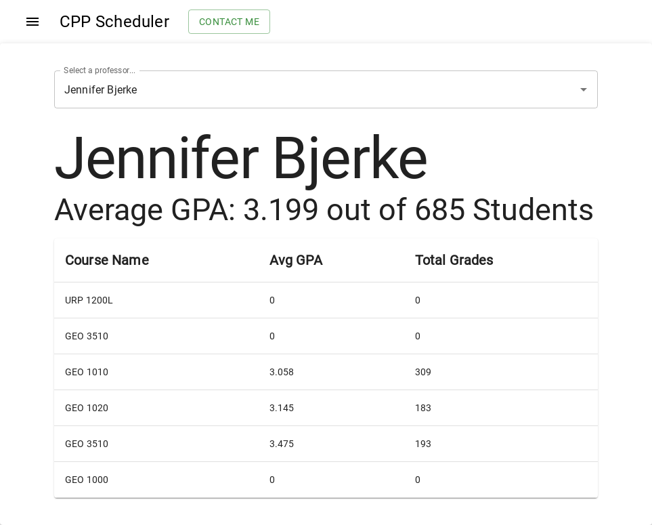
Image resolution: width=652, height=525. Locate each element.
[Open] (583, 89)
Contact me (229, 22)
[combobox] (307, 89)
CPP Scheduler (114, 21)
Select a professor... (99, 70)
